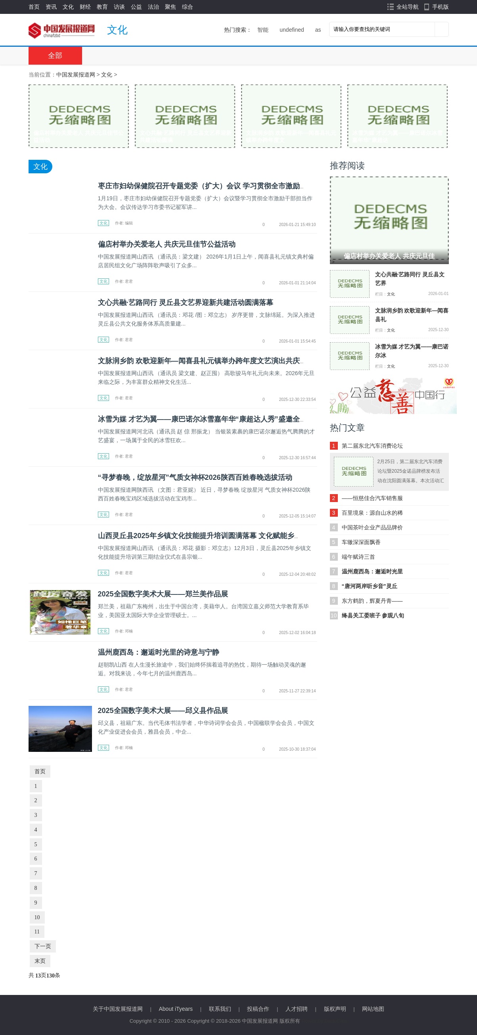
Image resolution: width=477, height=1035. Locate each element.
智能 (262, 30)
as (318, 30)
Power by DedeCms (325, 1021)
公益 (136, 7)
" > (389, 220)
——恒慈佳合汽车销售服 (372, 498)
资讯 (51, 7)
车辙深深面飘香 (361, 542)
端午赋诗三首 (358, 557)
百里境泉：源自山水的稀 (372, 513)
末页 (40, 961)
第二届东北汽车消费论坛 (372, 446)
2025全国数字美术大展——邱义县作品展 (163, 711)
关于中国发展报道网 (118, 1009)
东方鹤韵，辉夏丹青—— (372, 601)
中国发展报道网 (75, 74)
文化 (68, 7)
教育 (102, 7)
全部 (55, 55)
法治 (153, 7)
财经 (85, 7)
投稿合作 (258, 1009)
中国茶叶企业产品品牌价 (372, 527)
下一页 (42, 946)
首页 (34, 7)
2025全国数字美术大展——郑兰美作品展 (163, 594)
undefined (292, 30)
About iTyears (176, 1009)
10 (37, 917)
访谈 (119, 7)
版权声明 (335, 1009)
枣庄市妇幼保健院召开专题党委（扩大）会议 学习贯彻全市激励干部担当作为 (220, 186)
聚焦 (170, 7)
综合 (187, 7)
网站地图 (373, 1009)
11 (37, 932)
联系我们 (220, 1009)
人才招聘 (296, 1009)
